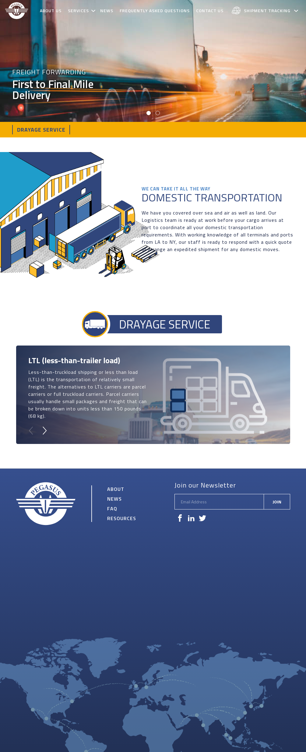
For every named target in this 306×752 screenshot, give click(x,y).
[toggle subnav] (94, 10)
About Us (51, 10)
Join (277, 501)
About (115, 489)
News (106, 10)
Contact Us (209, 10)
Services (78, 10)
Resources (121, 518)
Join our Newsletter (205, 485)
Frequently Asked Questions (155, 10)
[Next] (44, 430)
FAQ (112, 508)
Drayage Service (41, 130)
